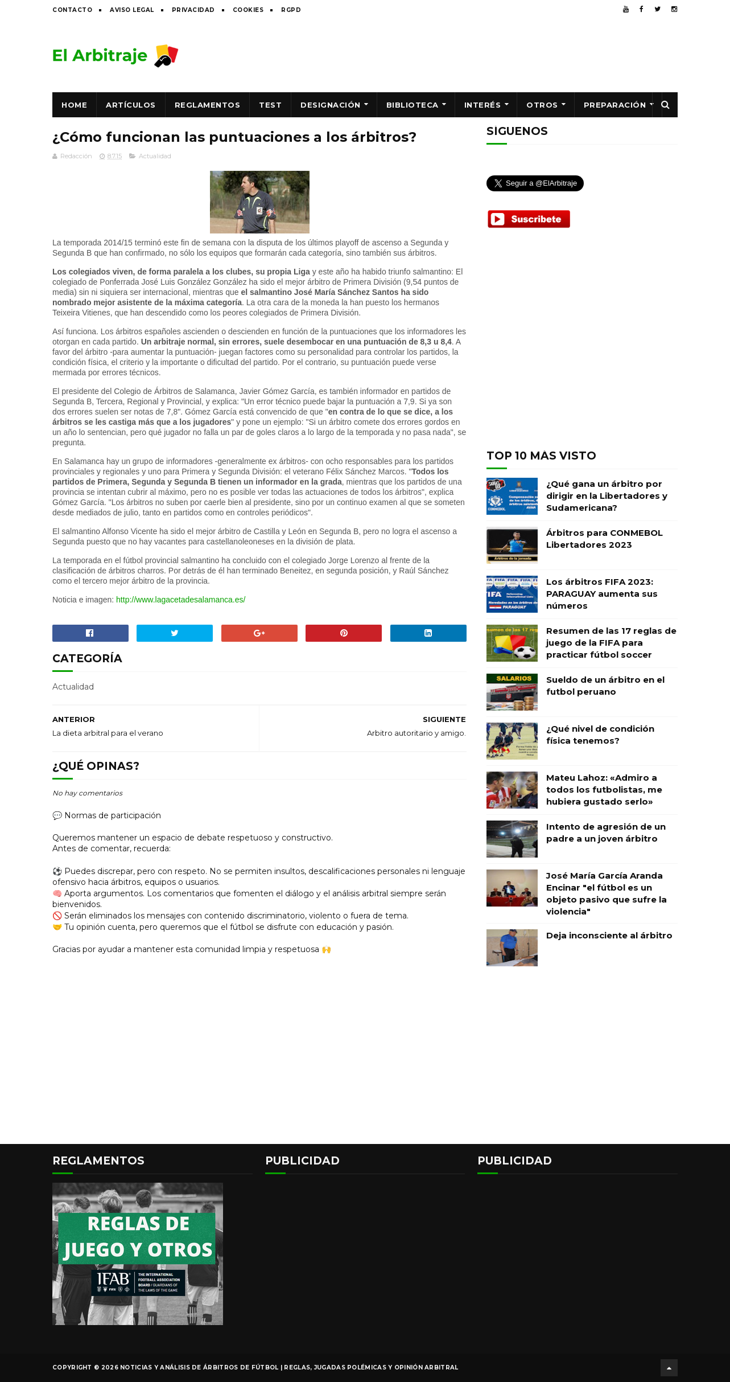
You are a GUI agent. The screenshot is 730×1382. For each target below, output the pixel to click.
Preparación (615, 104)
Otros (542, 104)
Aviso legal (132, 10)
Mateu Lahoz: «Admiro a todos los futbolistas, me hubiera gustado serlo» (604, 789)
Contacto (72, 10)
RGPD (291, 10)
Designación (330, 104)
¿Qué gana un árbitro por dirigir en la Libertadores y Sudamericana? (606, 495)
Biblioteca (412, 104)
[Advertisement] (470, 55)
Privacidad (193, 10)
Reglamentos (208, 104)
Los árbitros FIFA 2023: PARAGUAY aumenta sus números (602, 593)
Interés (482, 104)
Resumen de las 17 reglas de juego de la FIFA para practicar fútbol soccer (611, 642)
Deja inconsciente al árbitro (609, 935)
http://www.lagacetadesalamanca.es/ (180, 599)
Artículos (131, 104)
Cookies (248, 10)
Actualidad (155, 156)
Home (74, 104)
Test (270, 104)
